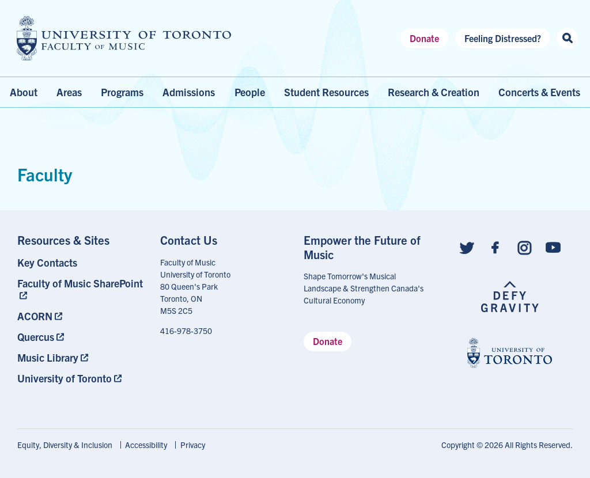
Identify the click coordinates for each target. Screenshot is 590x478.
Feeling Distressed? (502, 38)
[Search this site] (567, 38)
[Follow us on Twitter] (466, 246)
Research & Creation (433, 91)
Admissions (188, 91)
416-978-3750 (186, 330)
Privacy (192, 444)
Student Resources (326, 91)
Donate (424, 38)
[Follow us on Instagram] (524, 246)
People (250, 91)
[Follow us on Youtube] (553, 246)
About (23, 91)
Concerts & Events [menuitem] (539, 91)
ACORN (34, 316)
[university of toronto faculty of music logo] (124, 38)
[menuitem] (80, 262)
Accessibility (146, 444)
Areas (69, 91)
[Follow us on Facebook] (495, 246)
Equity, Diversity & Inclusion (64, 444)
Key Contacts (47, 262)
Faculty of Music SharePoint (80, 283)
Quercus (35, 336)
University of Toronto (64, 378)
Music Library (47, 357)
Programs (122, 91)
